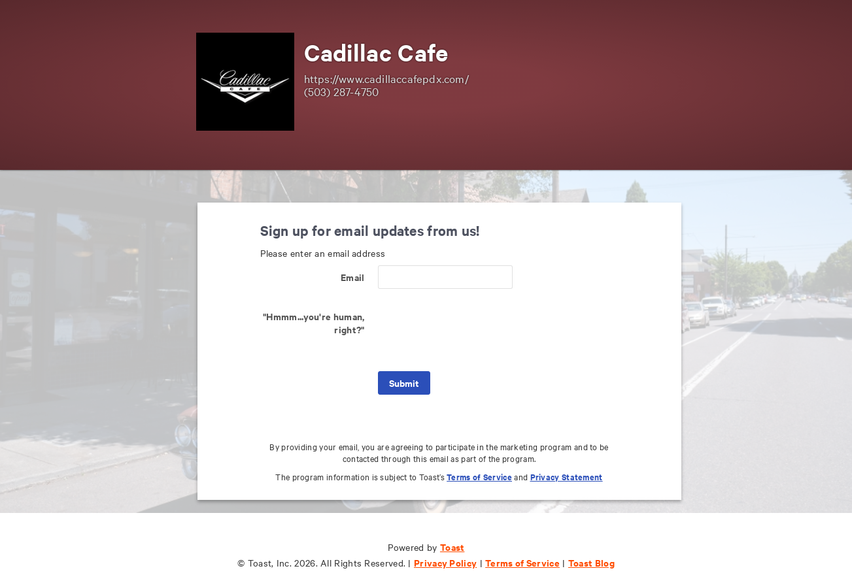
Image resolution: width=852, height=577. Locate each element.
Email (353, 277)
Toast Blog (591, 562)
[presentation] (477, 330)
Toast (452, 546)
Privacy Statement (566, 476)
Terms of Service (479, 476)
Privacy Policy (445, 562)
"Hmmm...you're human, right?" (313, 322)
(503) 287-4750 (341, 91)
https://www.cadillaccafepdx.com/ (386, 78)
